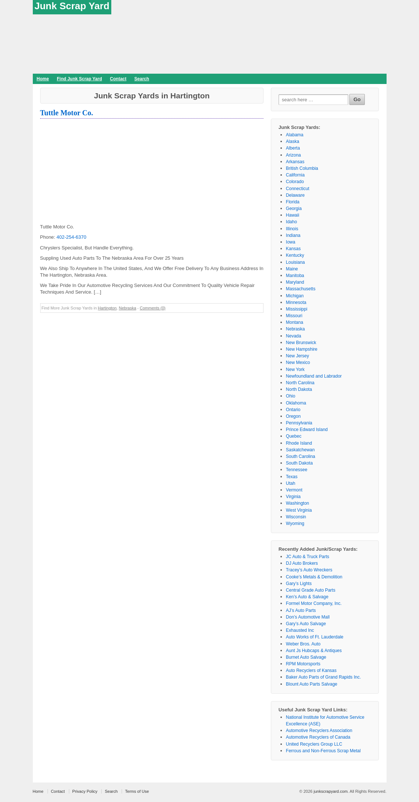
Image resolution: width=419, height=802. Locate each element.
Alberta (293, 148)
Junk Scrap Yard (72, 5)
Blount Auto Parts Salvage (311, 684)
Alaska (292, 141)
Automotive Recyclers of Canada (318, 737)
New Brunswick (301, 342)
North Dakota (299, 389)
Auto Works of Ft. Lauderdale (314, 637)
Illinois (292, 228)
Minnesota (296, 302)
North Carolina (300, 382)
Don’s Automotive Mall (308, 617)
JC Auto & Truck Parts (307, 556)
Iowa (290, 242)
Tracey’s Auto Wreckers (309, 569)
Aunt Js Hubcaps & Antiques (314, 650)
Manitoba (295, 275)
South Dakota (299, 463)
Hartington (107, 308)
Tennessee (296, 469)
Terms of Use (137, 791)
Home (42, 78)
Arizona (293, 155)
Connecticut (297, 188)
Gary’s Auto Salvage (306, 623)
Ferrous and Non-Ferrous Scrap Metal (323, 750)
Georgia (294, 208)
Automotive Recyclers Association (319, 730)
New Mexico (298, 362)
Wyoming (295, 523)
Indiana (293, 235)
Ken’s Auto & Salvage (307, 596)
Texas (291, 476)
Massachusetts (300, 288)
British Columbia (302, 168)
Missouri (294, 315)
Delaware (295, 195)
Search (142, 78)
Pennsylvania (299, 422)
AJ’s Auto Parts (301, 610)
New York (295, 369)
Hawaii (292, 215)
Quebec (293, 436)
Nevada (293, 336)
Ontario (293, 409)
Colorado (295, 181)
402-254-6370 (71, 237)
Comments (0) (152, 308)
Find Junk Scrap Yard (79, 78)
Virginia (293, 496)
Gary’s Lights (299, 583)
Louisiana (295, 262)
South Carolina (300, 456)
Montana (294, 322)
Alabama (294, 134)
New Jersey (297, 355)
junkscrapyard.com (331, 791)
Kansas (293, 248)
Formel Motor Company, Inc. (314, 603)
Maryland (295, 282)
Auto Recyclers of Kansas (311, 670)
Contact (118, 78)
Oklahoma (296, 403)
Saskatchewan (300, 449)
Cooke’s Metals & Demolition (314, 576)
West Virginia (299, 510)
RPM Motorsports (303, 663)
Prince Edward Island (307, 429)
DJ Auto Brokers (302, 563)
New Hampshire (301, 349)
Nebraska (127, 308)
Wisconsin (296, 516)
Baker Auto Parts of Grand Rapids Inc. (323, 677)
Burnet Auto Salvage (306, 657)
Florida (293, 201)
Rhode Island (299, 443)
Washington (297, 503)
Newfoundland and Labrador (314, 376)
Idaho (291, 221)
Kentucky (295, 255)
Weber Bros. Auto (303, 644)
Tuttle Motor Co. (66, 113)
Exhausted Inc (300, 630)
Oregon (293, 416)
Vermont (294, 490)
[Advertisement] (152, 172)
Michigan (295, 295)
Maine (292, 269)
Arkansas (295, 161)
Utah (290, 483)
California (295, 175)
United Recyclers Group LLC (314, 744)
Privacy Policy (84, 791)
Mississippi (296, 309)
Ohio (290, 396)
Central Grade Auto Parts (310, 590)
